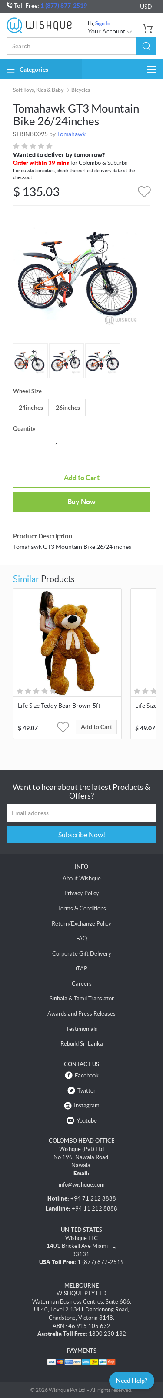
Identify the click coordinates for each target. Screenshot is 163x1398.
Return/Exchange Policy (81, 923)
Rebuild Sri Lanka (81, 1043)
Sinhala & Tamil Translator (82, 998)
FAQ (81, 938)
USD (146, 6)
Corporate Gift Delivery (81, 953)
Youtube (87, 1120)
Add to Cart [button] (96, 726)
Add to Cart (82, 478)
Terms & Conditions (81, 908)
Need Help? (131, 1380)
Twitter (86, 1090)
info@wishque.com (82, 1184)
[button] (146, 46)
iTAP (81, 968)
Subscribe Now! (81, 835)
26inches (68, 407)
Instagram (87, 1105)
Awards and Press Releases (81, 1013)
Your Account (110, 31)
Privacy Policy (81, 893)
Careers (82, 983)
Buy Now (81, 501)
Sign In (102, 23)
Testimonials (81, 1029)
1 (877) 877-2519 (63, 5)
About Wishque (82, 878)
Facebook (87, 1075)
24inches (31, 407)
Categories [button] (27, 69)
